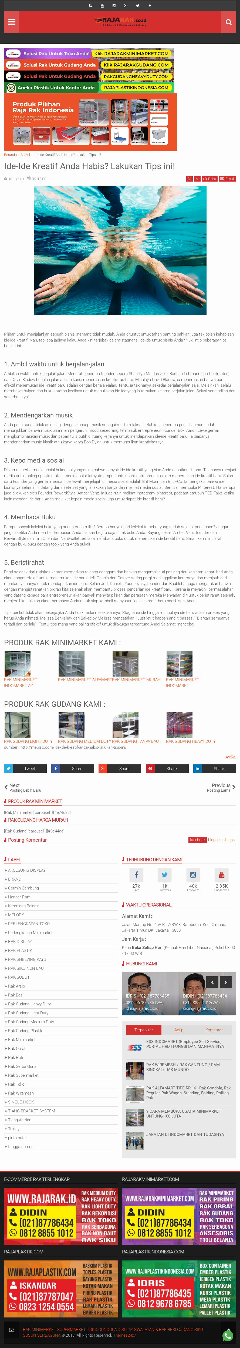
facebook (197, 840)
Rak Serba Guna (22, 1066)
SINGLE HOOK (21, 1102)
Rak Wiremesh (21, 1093)
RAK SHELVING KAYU (27, 959)
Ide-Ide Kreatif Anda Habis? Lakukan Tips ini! (89, 166)
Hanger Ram (19, 897)
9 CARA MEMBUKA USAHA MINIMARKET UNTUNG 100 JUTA (183, 1114)
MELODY (16, 914)
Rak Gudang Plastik (25, 1030)
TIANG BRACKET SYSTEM (31, 1111)
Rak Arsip (16, 986)
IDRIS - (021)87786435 (147, 996)
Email (227, 178)
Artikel (230, 757)
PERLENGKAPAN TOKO (29, 923)
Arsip (178, 1030)
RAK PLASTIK (20, 950)
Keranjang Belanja (23, 906)
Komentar (214, 1030)
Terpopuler (143, 1030)
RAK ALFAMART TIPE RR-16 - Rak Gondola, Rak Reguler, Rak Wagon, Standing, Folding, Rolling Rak (188, 1093)
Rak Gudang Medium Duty (31, 1021)
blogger (214, 840)
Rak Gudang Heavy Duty (29, 1004)
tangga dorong (20, 1146)
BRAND (14, 879)
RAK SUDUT (19, 977)
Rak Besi (15, 995)
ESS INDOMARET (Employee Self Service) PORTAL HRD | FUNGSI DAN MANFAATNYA (185, 1044)
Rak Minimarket (22, 1039)
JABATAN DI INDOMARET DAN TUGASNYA (185, 1134)
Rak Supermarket (23, 1075)
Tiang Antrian (19, 1120)
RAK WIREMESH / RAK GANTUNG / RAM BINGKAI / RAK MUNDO (183, 1067)
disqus (229, 840)
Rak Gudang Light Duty (28, 1013)
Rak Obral (16, 1048)
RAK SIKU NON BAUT (27, 968)
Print (209, 178)
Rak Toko (16, 1084)
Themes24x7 (124, 1335)
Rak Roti (15, 1057)
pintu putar (17, 1137)
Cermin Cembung (23, 888)
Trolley (13, 1128)
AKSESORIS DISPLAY (27, 870)
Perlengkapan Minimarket (30, 932)
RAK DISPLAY (20, 941)
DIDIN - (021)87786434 (205, 996)
